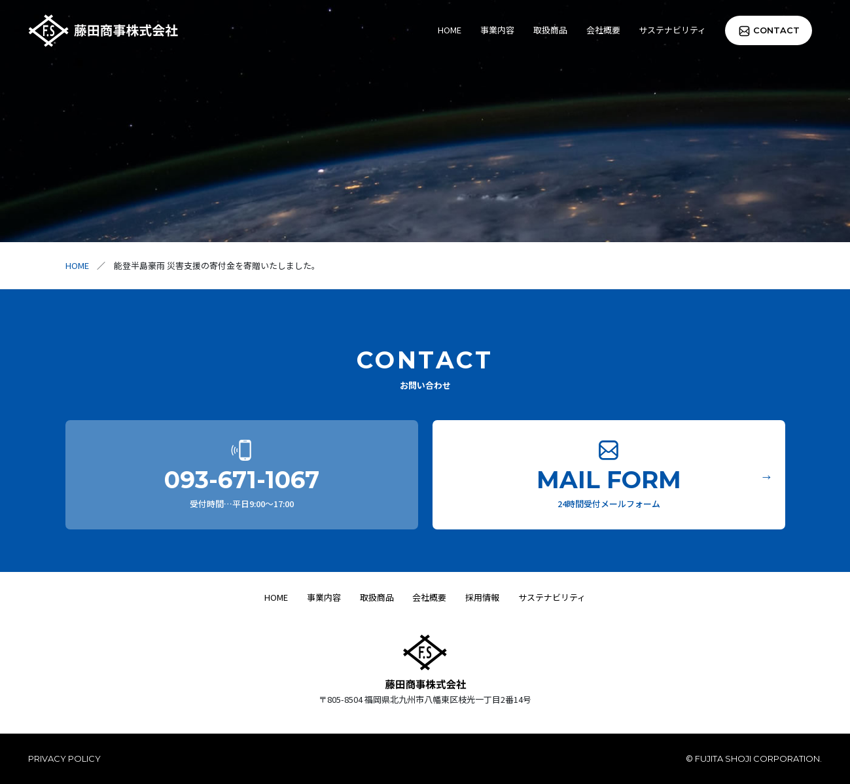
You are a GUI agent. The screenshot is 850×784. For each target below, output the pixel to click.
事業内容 (497, 30)
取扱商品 (550, 30)
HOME (449, 30)
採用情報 (482, 597)
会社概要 (603, 30)
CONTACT (776, 30)
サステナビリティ (672, 30)
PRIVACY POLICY (64, 758)
